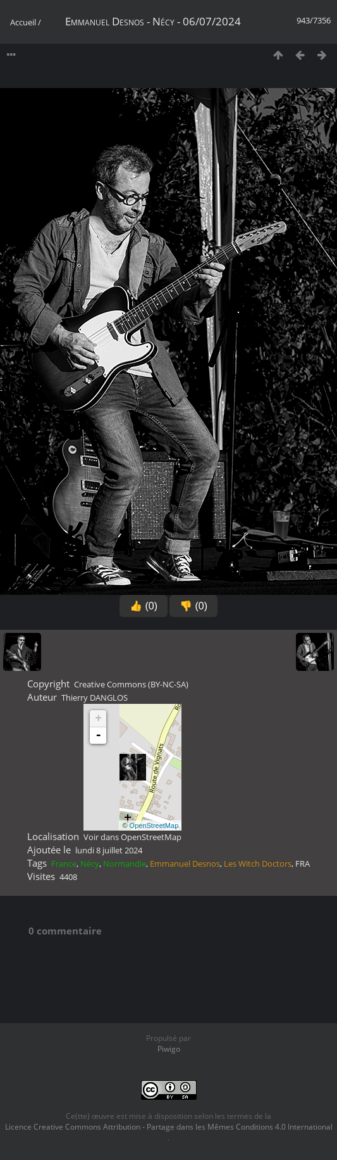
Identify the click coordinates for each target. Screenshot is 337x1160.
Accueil (23, 22)
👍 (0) (143, 606)
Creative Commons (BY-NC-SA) (131, 684)
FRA (302, 863)
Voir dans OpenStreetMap (132, 837)
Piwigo (168, 1048)
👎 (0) (193, 606)
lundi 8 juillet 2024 (108, 850)
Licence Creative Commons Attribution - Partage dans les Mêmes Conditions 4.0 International (169, 1126)
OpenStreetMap (154, 825)
